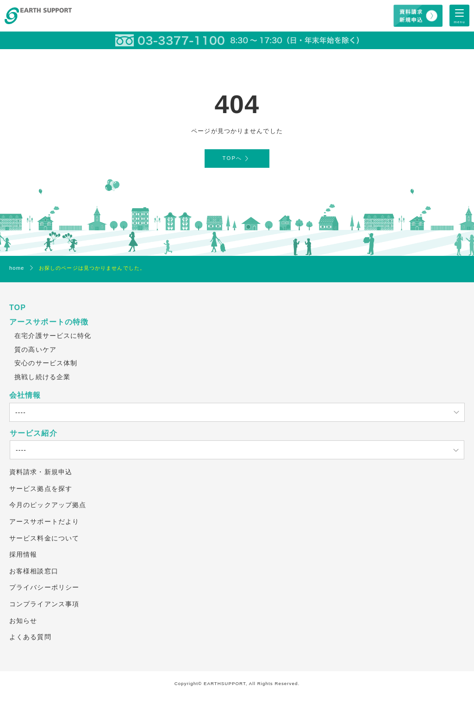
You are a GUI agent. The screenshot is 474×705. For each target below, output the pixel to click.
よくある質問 (30, 637)
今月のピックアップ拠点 (47, 504)
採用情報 (23, 554)
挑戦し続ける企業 (42, 377)
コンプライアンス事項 (44, 604)
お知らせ (23, 620)
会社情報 (25, 395)
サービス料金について (44, 538)
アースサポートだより (44, 521)
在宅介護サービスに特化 (52, 335)
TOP (17, 307)
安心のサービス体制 (45, 363)
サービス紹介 (33, 433)
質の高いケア (35, 349)
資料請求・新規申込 (40, 472)
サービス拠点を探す (40, 488)
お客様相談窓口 (33, 571)
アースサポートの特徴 (48, 322)
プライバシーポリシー (44, 587)
